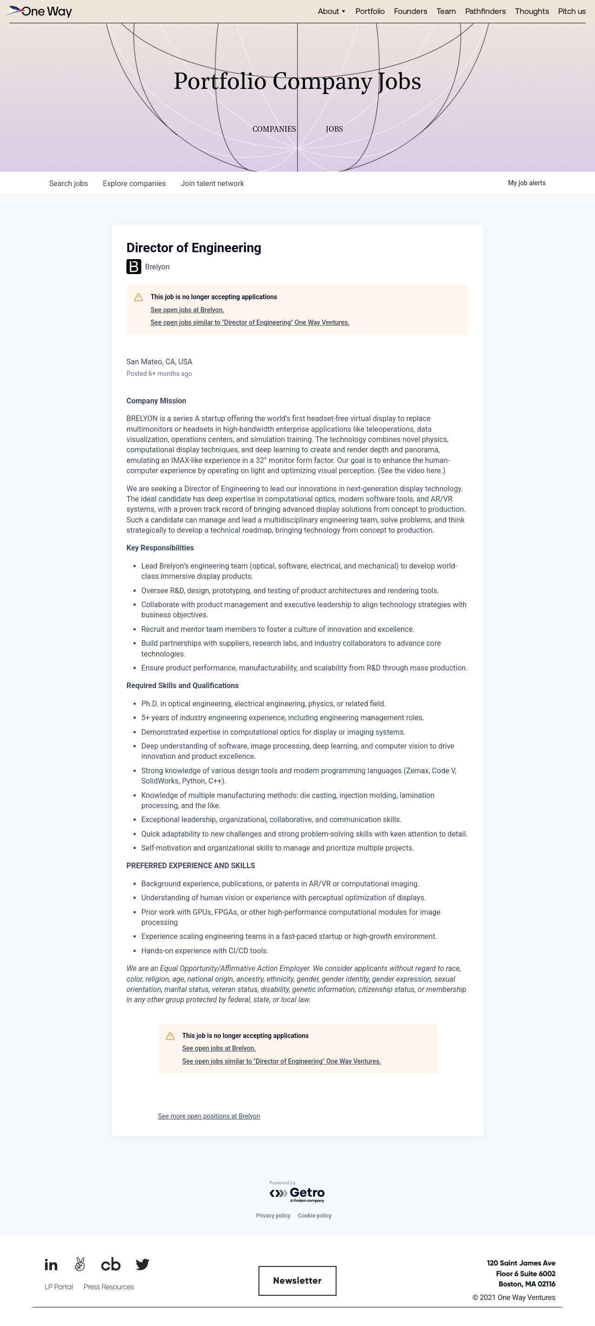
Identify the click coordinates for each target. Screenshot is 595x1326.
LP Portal (59, 1287)
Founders (410, 11)
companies (134, 183)
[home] (37, 11)
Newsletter (297, 1280)
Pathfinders (485, 11)
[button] (332, 11)
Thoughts (532, 11)
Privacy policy (273, 1215)
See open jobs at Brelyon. (187, 310)
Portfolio (370, 11)
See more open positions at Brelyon (209, 1116)
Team (446, 11)
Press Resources (109, 1287)
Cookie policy (314, 1215)
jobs (68, 183)
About (328, 11)
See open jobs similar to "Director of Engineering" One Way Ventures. (250, 322)
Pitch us (572, 11)
